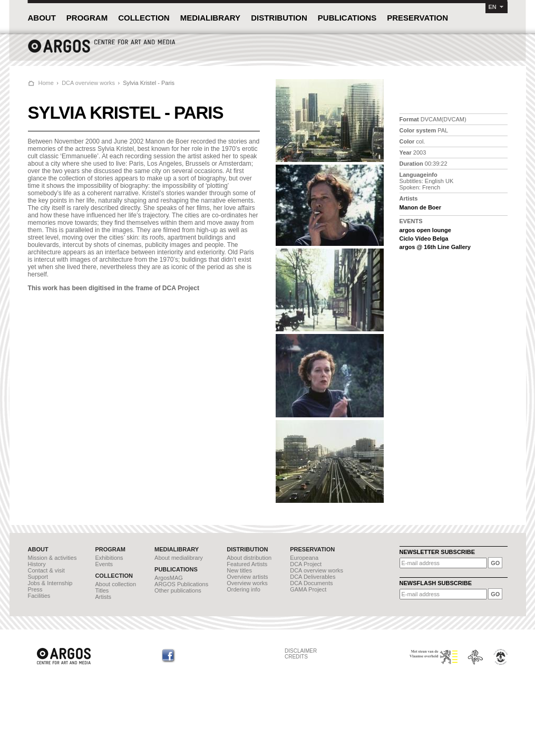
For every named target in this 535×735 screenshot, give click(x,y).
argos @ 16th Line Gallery (435, 247)
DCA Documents (311, 583)
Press (35, 589)
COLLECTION (144, 17)
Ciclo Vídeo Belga (424, 238)
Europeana (304, 558)
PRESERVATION (417, 17)
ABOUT (42, 17)
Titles (102, 590)
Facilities (39, 596)
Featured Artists (247, 564)
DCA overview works (88, 83)
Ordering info (243, 589)
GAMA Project (308, 589)
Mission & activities (52, 558)
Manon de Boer (420, 207)
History (37, 564)
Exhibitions (109, 558)
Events (104, 564)
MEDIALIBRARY (210, 17)
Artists (103, 597)
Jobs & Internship (50, 583)
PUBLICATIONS (347, 17)
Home (46, 83)
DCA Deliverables (312, 577)
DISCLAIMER (301, 651)
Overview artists (247, 577)
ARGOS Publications (181, 584)
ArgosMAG (168, 578)
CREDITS (296, 657)
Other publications (177, 590)
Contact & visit (46, 570)
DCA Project (306, 564)
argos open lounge (425, 230)
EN (493, 7)
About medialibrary (178, 558)
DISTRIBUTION (279, 17)
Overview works (247, 583)
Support (38, 577)
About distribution (249, 558)
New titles (239, 570)
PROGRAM (87, 17)
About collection (115, 584)
